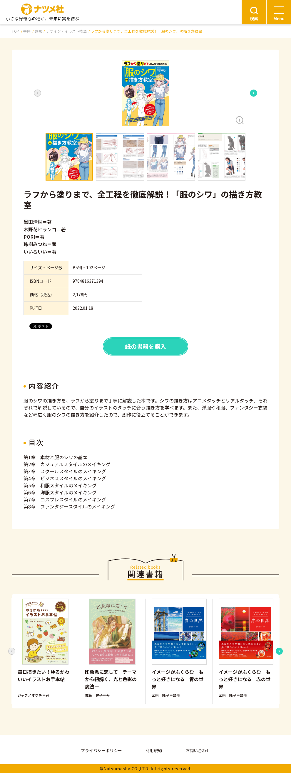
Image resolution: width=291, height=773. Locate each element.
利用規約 (154, 750)
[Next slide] (253, 93)
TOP (15, 30)
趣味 (38, 30)
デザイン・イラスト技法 (66, 30)
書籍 (27, 30)
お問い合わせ (197, 750)
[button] (146, 93)
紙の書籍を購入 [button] (145, 346)
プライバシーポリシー (101, 750)
